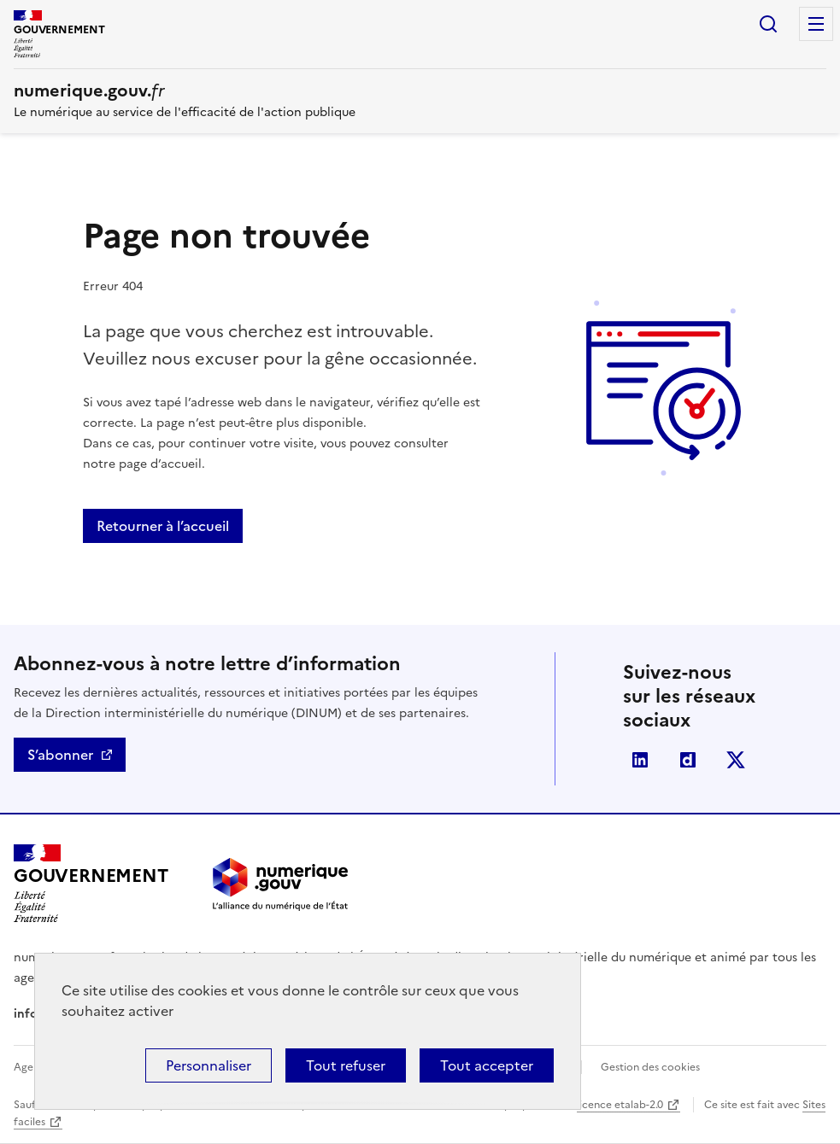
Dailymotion (688, 760)
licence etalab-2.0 (620, 1104)
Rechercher (768, 24)
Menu (816, 24)
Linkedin (640, 760)
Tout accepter (486, 1065)
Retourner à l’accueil (163, 526)
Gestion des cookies (650, 1067)
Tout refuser (345, 1065)
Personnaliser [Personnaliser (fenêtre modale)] (208, 1065)
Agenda (33, 1067)
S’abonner (60, 754)
